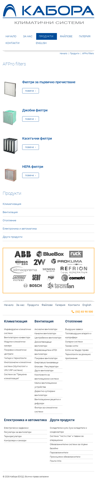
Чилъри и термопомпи (15, 358)
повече (29, 90)
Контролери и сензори (15, 440)
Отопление (9, 220)
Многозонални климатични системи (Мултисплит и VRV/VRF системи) (17, 366)
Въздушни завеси (74, 329)
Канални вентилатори (45, 333)
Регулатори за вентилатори (17, 432)
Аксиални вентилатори (46, 329)
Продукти (46, 36)
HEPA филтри (32, 167)
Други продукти (12, 236)
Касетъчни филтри (37, 138)
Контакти (12, 43)
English (41, 43)
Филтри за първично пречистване (48, 82)
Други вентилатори (44, 370)
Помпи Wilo (55, 461)
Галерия (84, 36)
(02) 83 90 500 (82, 312)
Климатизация (12, 204)
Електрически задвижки (16, 428)
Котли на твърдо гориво (77, 350)
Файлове (66, 36)
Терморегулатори (13, 436)
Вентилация (10, 212)
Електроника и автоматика (20, 228)
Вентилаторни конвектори (17, 337)
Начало (11, 36)
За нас (27, 36)
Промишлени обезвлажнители (65, 456)
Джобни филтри (34, 110)
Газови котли (71, 346)
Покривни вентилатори (46, 358)
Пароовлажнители (59, 452)
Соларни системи (74, 341)
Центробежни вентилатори (48, 337)
